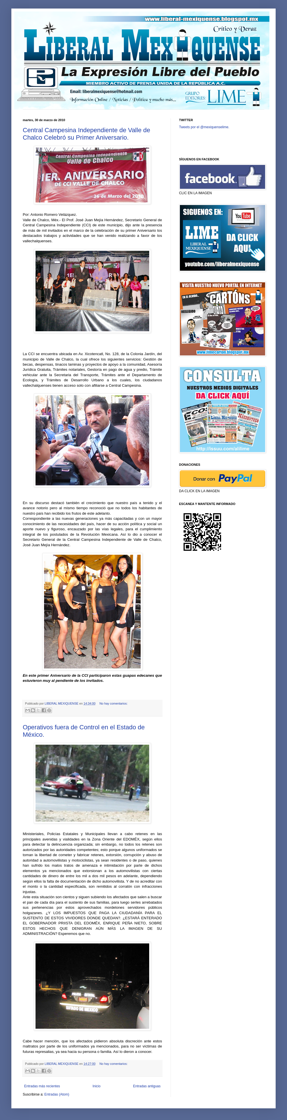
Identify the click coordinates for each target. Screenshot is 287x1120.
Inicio (97, 1086)
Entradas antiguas (147, 1086)
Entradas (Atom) (56, 1094)
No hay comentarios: (113, 703)
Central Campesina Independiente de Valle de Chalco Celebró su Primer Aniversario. (86, 134)
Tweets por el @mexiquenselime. (204, 127)
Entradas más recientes (42, 1086)
